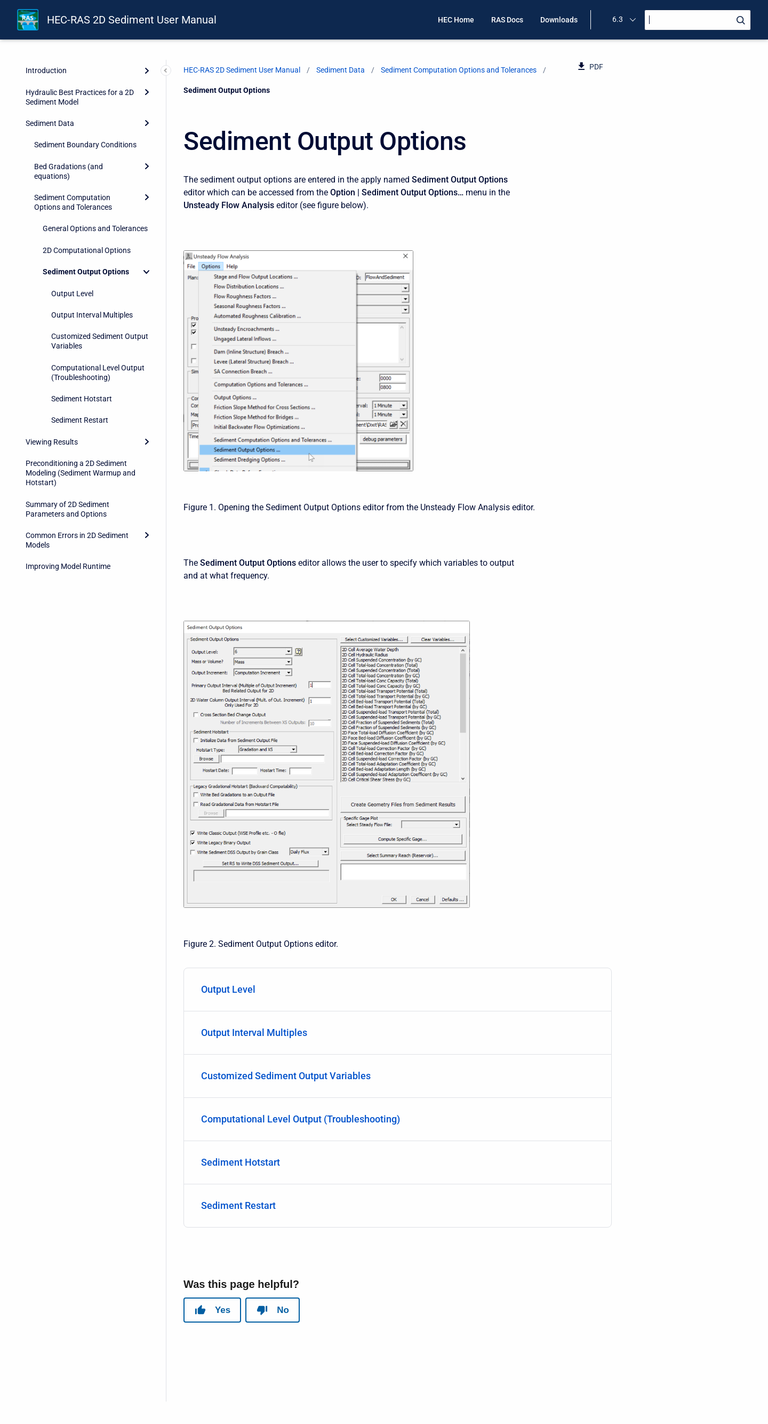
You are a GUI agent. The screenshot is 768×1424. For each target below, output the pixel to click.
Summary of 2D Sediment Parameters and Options (67, 509)
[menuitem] (397, 989)
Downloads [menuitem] (559, 19)
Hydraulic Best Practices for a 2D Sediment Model (80, 97)
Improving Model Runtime (68, 566)
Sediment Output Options (86, 271)
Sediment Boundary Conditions (85, 144)
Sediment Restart (79, 420)
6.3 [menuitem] (617, 19)
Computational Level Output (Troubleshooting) (98, 372)
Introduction (46, 70)
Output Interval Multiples (92, 315)
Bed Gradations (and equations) (68, 171)
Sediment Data (50, 123)
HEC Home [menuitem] (456, 19)
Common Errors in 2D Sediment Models (77, 540)
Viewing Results (52, 442)
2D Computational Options (87, 250)
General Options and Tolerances (95, 228)
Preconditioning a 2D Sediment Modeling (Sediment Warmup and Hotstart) (80, 473)
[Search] (697, 20)
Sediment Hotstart (81, 398)
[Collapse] (146, 271)
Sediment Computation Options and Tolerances (73, 202)
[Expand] (146, 70)
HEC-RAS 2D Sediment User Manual (132, 19)
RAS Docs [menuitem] (507, 19)
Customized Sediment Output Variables (99, 341)
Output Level (72, 293)
